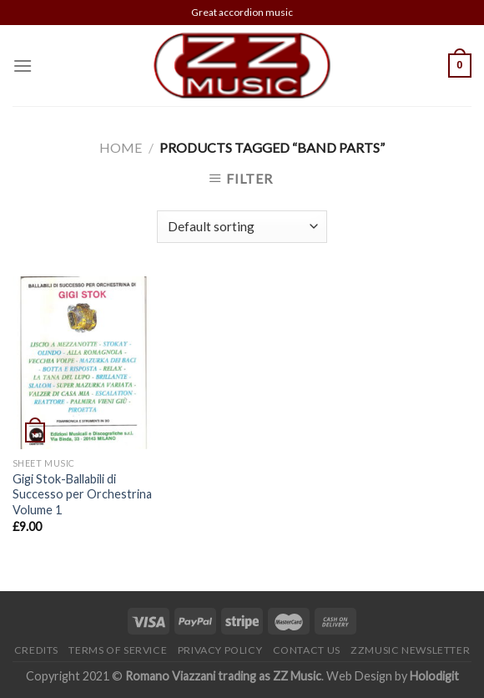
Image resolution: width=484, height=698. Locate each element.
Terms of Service (117, 650)
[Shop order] (241, 226)
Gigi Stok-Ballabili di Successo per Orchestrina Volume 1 (82, 494)
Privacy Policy (220, 650)
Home (120, 147)
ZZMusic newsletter (410, 650)
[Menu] (23, 65)
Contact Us (306, 650)
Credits (36, 650)
